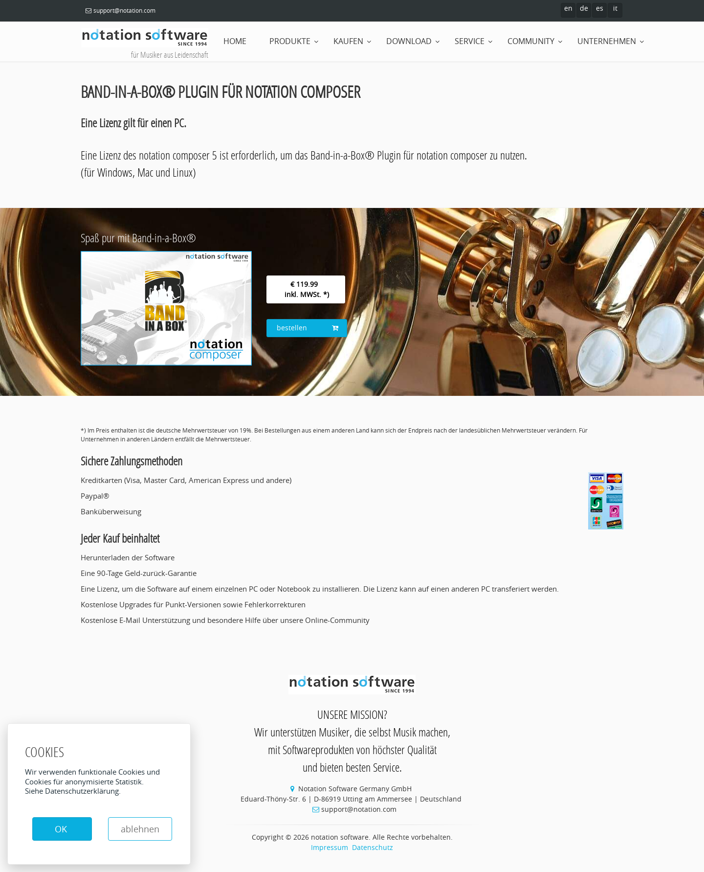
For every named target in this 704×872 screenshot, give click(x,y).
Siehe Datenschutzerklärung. (73, 791)
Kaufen (348, 41)
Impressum (329, 847)
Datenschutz (372, 847)
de (584, 8)
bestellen (307, 328)
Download (409, 41)
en (568, 8)
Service (469, 41)
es (599, 8)
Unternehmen (606, 41)
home (234, 41)
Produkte (289, 41)
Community (530, 41)
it (615, 8)
